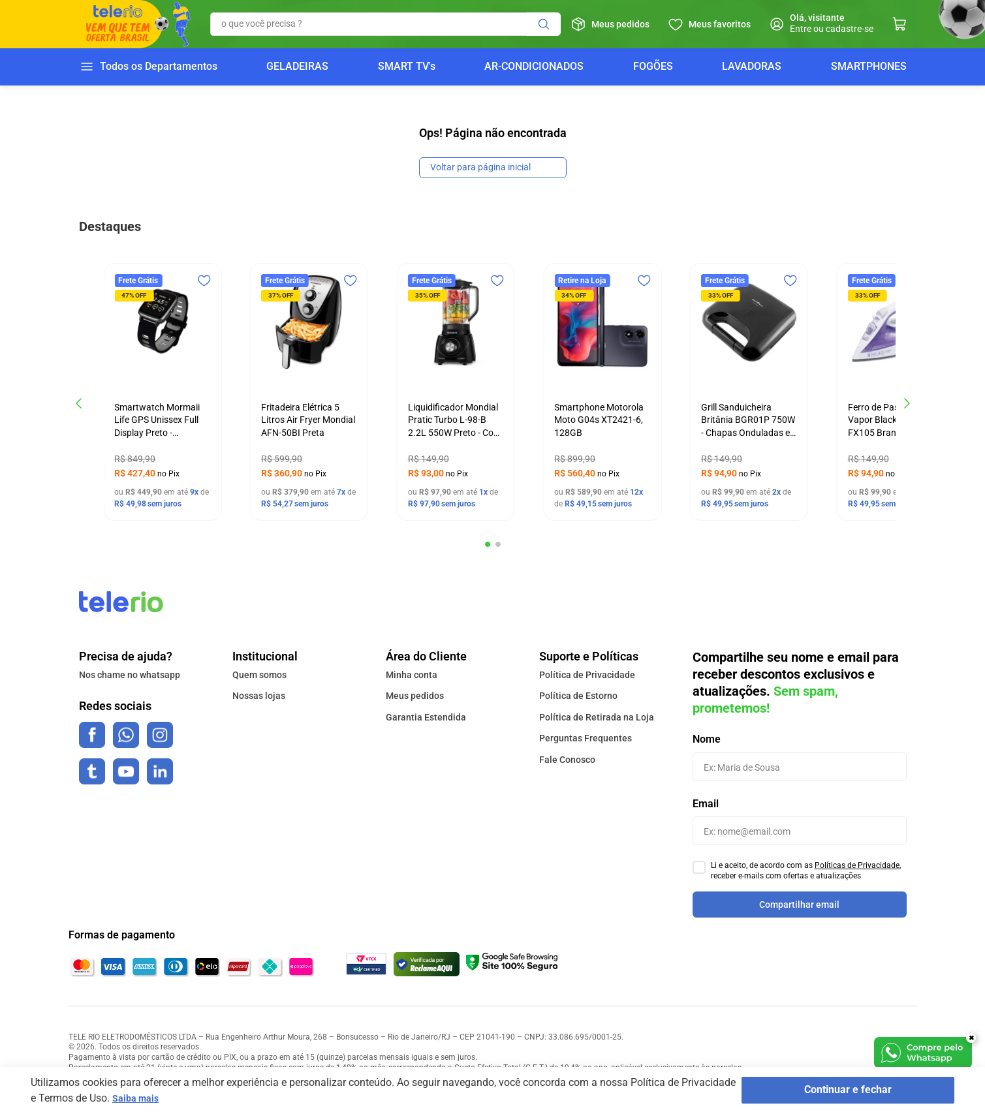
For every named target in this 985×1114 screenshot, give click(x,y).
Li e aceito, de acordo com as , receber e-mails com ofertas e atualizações (806, 870)
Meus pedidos (620, 24)
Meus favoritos (720, 24)
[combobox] (385, 24)
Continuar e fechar (865, 1090)
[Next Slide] (907, 403)
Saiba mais (138, 1098)
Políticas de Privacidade (857, 865)
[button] (487, 544)
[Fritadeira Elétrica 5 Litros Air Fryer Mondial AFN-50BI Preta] (309, 392)
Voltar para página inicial (480, 167)
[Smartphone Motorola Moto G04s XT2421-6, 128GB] (602, 392)
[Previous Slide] (79, 403)
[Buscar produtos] (544, 24)
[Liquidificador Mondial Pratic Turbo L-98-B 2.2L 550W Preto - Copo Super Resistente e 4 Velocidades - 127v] (456, 392)
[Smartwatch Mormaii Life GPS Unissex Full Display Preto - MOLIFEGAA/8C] (162, 392)
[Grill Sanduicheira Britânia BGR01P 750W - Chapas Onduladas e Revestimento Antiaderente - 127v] (749, 392)
